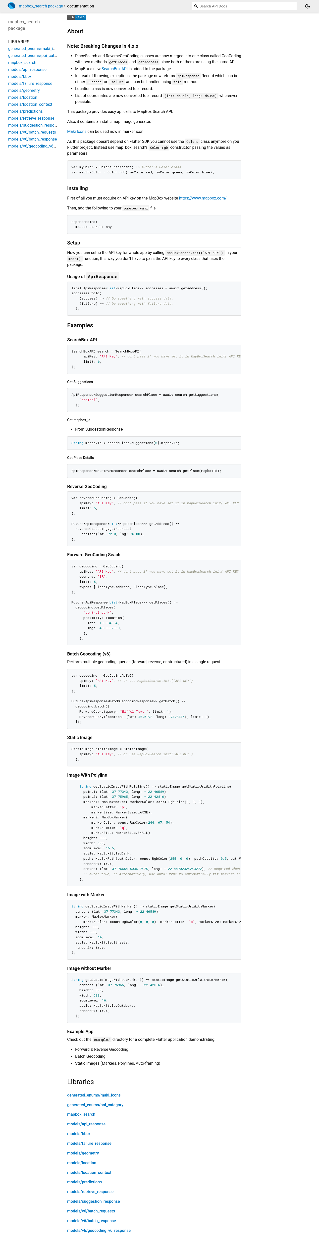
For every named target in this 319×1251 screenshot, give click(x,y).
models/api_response (86, 1124)
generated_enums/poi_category (95, 1104)
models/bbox (79, 1133)
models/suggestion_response (93, 1201)
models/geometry (83, 1153)
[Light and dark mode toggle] (308, 6)
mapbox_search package (41, 6)
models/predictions (84, 1182)
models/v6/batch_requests (91, 1211)
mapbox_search (81, 1114)
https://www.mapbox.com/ (203, 198)
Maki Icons (77, 131)
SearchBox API (115, 68)
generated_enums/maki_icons (94, 1095)
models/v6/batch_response (91, 1220)
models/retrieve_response (90, 1191)
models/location (81, 1162)
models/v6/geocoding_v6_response (99, 1230)
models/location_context (89, 1172)
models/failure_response (89, 1143)
